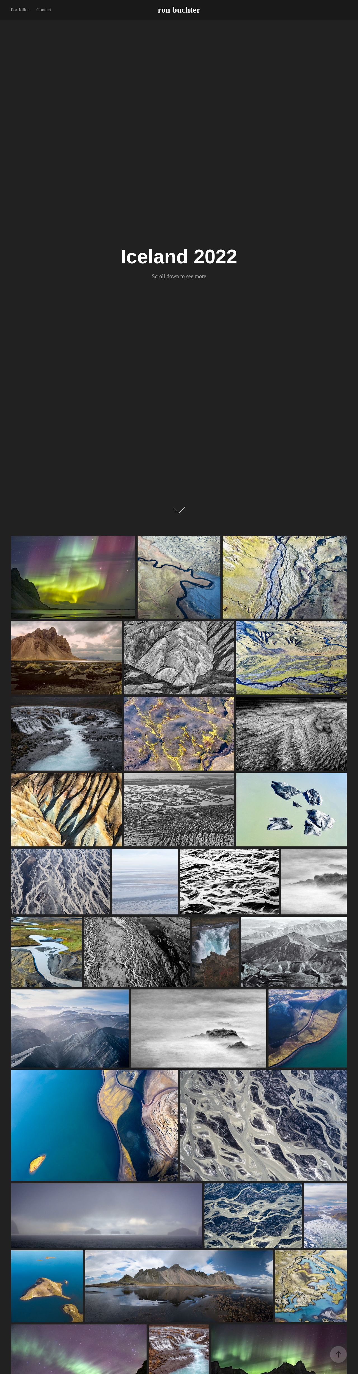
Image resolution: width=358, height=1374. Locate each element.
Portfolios (20, 9)
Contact (43, 9)
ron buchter (179, 9)
